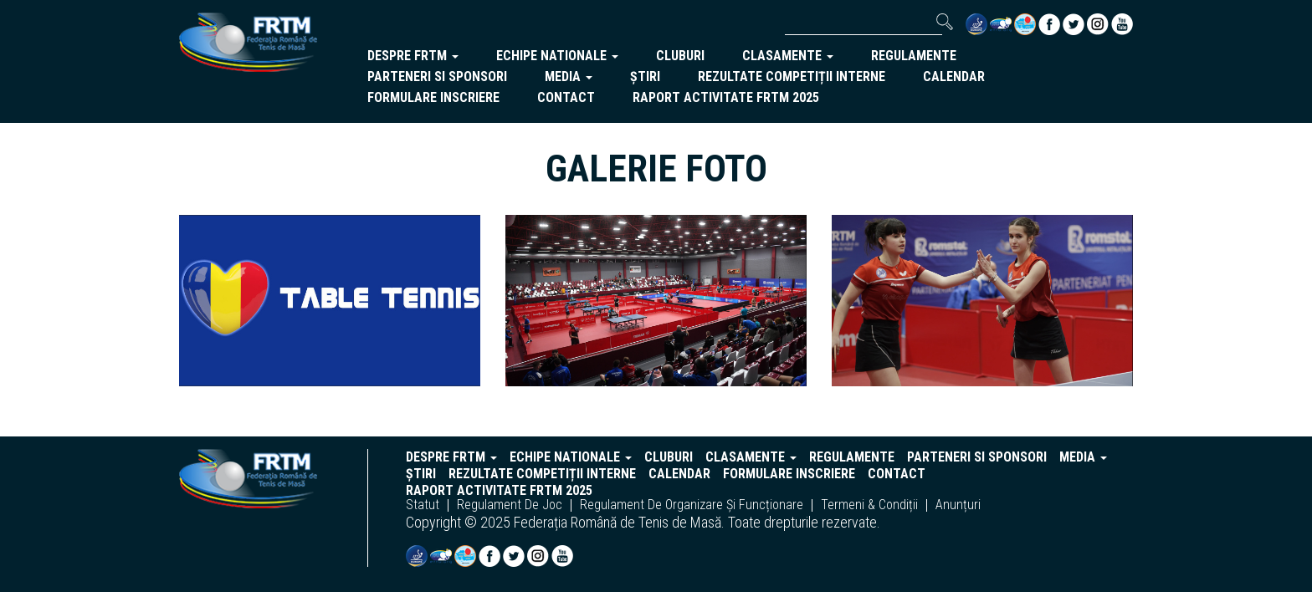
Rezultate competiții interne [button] (791, 76)
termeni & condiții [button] (869, 505)
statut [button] (422, 505)
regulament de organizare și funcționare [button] (691, 505)
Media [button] (568, 76)
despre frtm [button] (413, 56)
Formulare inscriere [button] (433, 97)
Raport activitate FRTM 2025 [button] (726, 97)
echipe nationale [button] (557, 56)
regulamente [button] (913, 56)
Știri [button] (645, 76)
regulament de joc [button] (509, 505)
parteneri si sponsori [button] (437, 76)
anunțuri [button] (958, 505)
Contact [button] (566, 97)
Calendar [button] (954, 76)
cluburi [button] (680, 56)
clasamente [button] (787, 56)
